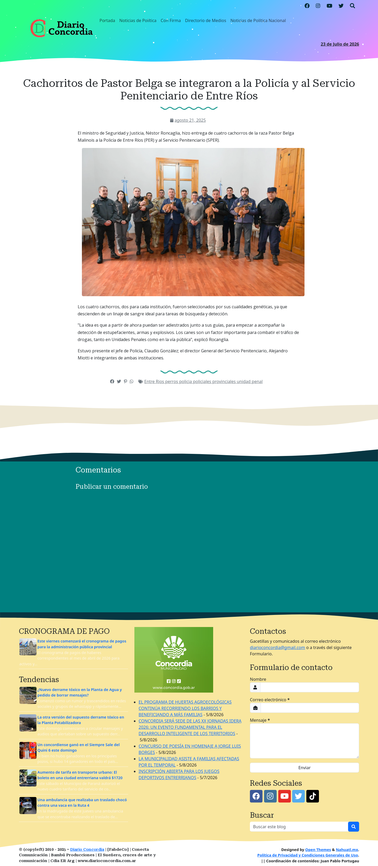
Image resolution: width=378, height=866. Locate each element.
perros (172, 381)
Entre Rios (154, 381)
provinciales (224, 381)
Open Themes (318, 849)
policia (186, 381)
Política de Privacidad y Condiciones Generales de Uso (307, 855)
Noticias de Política (138, 20)
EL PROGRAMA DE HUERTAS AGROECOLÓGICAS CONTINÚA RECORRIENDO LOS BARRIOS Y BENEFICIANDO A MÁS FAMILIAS (185, 708)
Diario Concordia (87, 849)
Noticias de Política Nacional (258, 20)
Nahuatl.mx (347, 849)
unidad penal (250, 381)
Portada (107, 20)
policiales (202, 381)
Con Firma (171, 20)
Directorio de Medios (205, 20)
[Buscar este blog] (299, 827)
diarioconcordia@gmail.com (277, 647)
